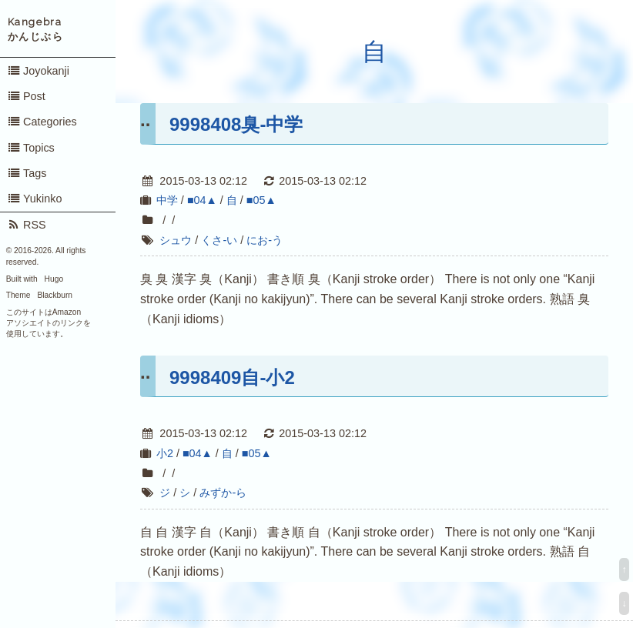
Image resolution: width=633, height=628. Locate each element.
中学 (167, 200)
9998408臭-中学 (236, 124)
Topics (31, 148)
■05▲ (261, 200)
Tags (27, 173)
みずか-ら (222, 492)
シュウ (175, 240)
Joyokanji (38, 71)
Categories (42, 121)
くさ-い (219, 240)
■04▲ (202, 200)
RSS (26, 225)
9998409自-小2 (232, 377)
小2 (164, 453)
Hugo (54, 279)
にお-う (264, 240)
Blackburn (55, 295)
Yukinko (34, 198)
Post (26, 96)
